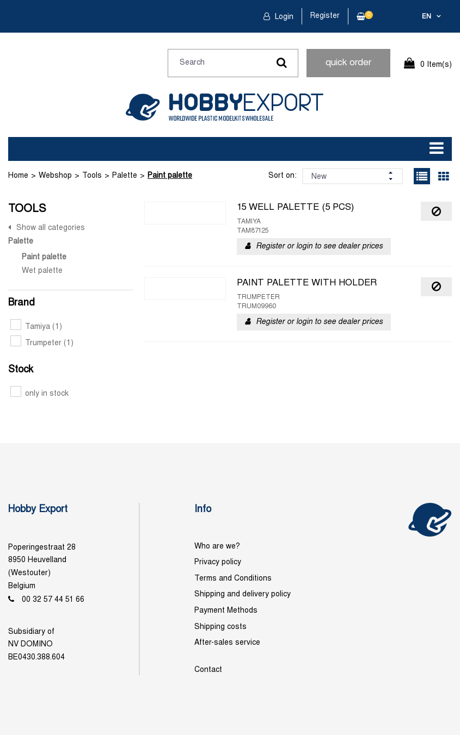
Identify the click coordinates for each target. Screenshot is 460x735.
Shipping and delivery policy (242, 594)
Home (18, 175)
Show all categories (50, 228)
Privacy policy (217, 562)
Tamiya (36, 327)
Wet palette (42, 271)
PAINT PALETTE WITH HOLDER (307, 283)
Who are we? (217, 546)
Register (325, 16)
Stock (20, 370)
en (426, 17)
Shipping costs (220, 627)
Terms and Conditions (233, 578)
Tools (92, 175)
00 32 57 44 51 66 (53, 599)
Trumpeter (41, 343)
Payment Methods (225, 610)
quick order (348, 63)
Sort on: (282, 175)
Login (283, 17)
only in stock (39, 393)
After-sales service (227, 642)
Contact (208, 670)
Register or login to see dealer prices (319, 246)
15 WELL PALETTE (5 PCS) (295, 207)
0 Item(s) (436, 64)
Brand (21, 303)
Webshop (55, 175)
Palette (124, 175)
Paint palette (170, 175)
